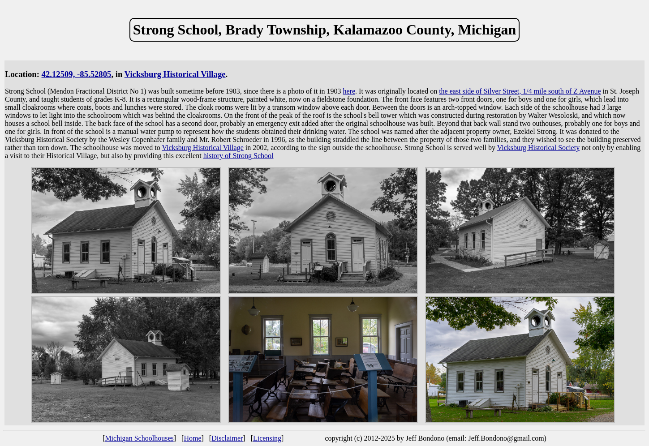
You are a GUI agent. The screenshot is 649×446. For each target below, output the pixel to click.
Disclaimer (227, 438)
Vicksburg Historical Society (538, 147)
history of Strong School (238, 155)
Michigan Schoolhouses (139, 438)
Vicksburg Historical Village (175, 74)
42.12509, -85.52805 (77, 74)
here (349, 91)
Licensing (267, 438)
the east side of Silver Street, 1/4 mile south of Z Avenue (520, 91)
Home (192, 438)
